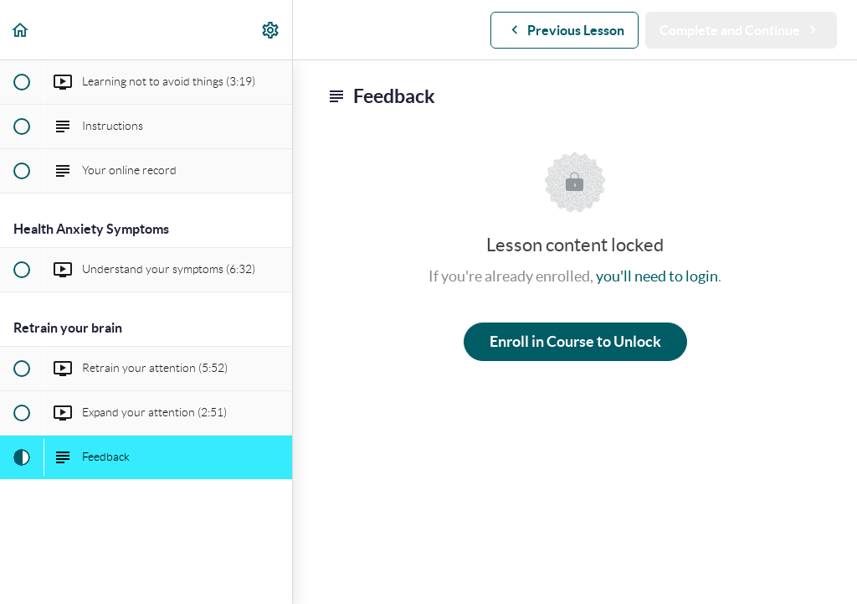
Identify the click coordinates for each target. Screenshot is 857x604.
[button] (21, 29)
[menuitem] (271, 29)
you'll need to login (657, 276)
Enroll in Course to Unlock (575, 341)
